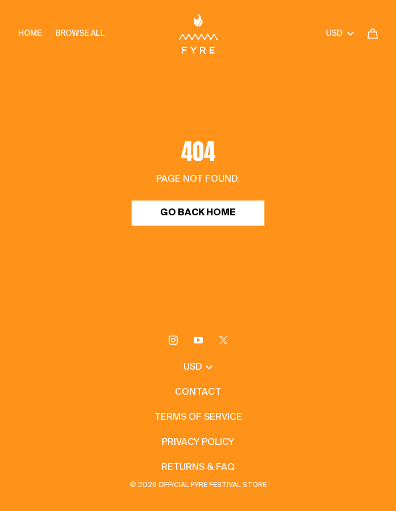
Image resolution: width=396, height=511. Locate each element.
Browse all (80, 34)
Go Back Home (198, 213)
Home (30, 34)
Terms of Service (198, 417)
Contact (198, 392)
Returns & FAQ (198, 467)
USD (340, 34)
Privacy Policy (198, 442)
